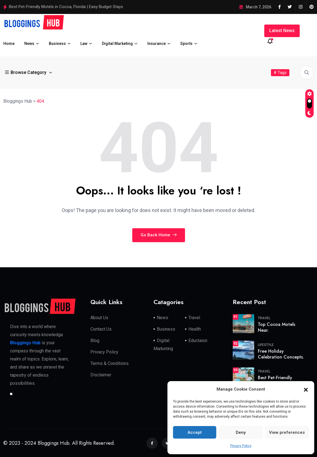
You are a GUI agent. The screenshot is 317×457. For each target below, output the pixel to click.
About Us (99, 317)
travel (264, 318)
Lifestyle (266, 345)
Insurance (156, 43)
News (29, 43)
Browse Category (26, 72)
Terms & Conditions (109, 363)
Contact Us (101, 329)
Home (9, 43)
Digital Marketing (117, 43)
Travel (194, 317)
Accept (195, 432)
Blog (94, 340)
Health (194, 329)
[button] (306, 389)
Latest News (282, 30)
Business (57, 43)
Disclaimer (100, 374)
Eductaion (197, 340)
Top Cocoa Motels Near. (276, 327)
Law (83, 43)
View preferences (287, 432)
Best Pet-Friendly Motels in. (275, 380)
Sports (186, 43)
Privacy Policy (240, 446)
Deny (241, 432)
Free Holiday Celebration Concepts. (281, 354)
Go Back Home (159, 234)
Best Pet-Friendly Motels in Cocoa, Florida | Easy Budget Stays (66, 6)
